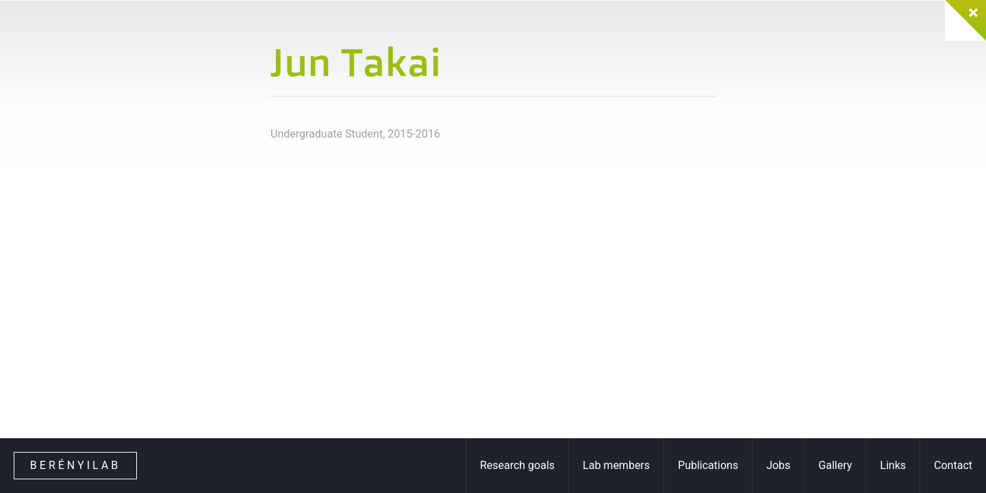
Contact (953, 465)
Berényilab (75, 465)
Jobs (778, 465)
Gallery (835, 465)
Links (893, 465)
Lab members (616, 465)
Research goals (517, 465)
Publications (708, 465)
